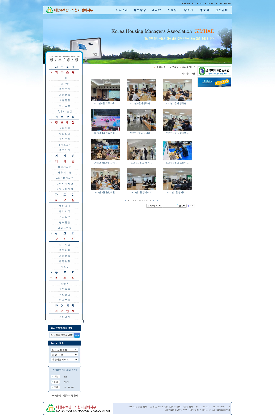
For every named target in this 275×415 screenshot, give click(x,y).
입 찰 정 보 (64, 133)
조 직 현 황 (64, 250)
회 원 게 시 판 (64, 167)
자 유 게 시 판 (64, 172)
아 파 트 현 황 (64, 228)
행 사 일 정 (64, 106)
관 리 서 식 (64, 211)
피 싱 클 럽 (64, 294)
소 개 (64, 78)
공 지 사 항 (64, 128)
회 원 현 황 (64, 94)
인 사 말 (65, 83)
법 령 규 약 (64, 205)
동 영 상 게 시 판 (64, 189)
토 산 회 (65, 283)
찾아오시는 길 (64, 111)
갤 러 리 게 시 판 (64, 183)
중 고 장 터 (64, 150)
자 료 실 (65, 267)
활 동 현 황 (64, 261)
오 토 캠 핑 (64, 289)
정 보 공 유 (64, 222)
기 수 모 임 (64, 300)
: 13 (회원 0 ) (64, 369)
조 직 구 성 (64, 89)
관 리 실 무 (64, 217)
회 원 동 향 (64, 100)
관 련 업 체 (64, 316)
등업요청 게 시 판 (65, 178)
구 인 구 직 (64, 139)
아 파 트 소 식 (64, 144)
